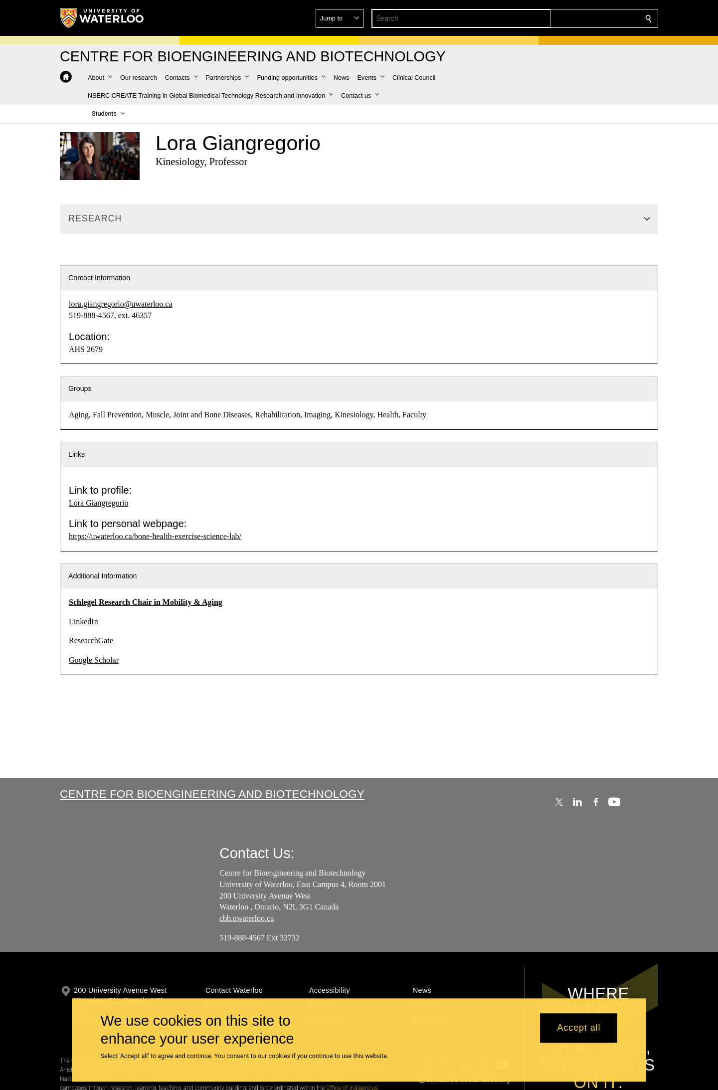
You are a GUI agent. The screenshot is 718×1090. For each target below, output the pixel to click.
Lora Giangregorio (99, 503)
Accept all (578, 1028)
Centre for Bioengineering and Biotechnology (212, 793)
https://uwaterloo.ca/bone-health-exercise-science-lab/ (155, 536)
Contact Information (99, 278)
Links (76, 454)
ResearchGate (91, 640)
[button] (576, 18)
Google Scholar (94, 660)
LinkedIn (83, 621)
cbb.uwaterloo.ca (246, 918)
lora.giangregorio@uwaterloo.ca (121, 304)
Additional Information (102, 576)
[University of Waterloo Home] (102, 18)
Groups (80, 388)
